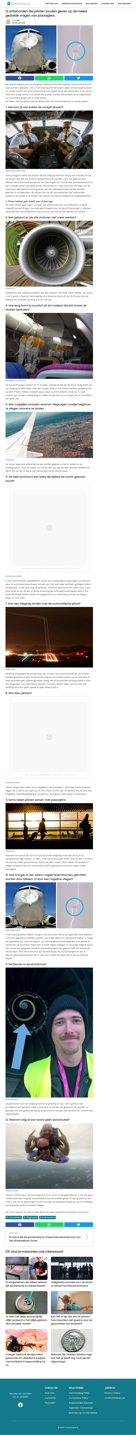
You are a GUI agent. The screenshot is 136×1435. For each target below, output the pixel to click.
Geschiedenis (124, 3)
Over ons (49, 1392)
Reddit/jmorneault (12, 1190)
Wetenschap (51, 3)
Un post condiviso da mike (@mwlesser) (37, 775)
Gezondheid (91, 3)
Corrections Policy (78, 1397)
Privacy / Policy (112, 1392)
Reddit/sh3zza (10, 669)
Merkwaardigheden (72, 3)
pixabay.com (10, 288)
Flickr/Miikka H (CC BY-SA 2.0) (16, 380)
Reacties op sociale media (83, 1412)
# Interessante (47, 1217)
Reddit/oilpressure (12, 1099)
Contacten (50, 1397)
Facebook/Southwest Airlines (16, 170)
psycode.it (50, 1402)
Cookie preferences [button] (114, 1397)
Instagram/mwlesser (13, 782)
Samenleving (107, 3)
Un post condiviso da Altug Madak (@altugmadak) (36, 569)
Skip (18, 20)
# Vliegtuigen (30, 1217)
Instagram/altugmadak (14, 576)
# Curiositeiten (14, 1217)
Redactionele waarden (81, 1402)
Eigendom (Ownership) (81, 1407)
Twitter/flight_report (13, 930)
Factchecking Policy (79, 1392)
